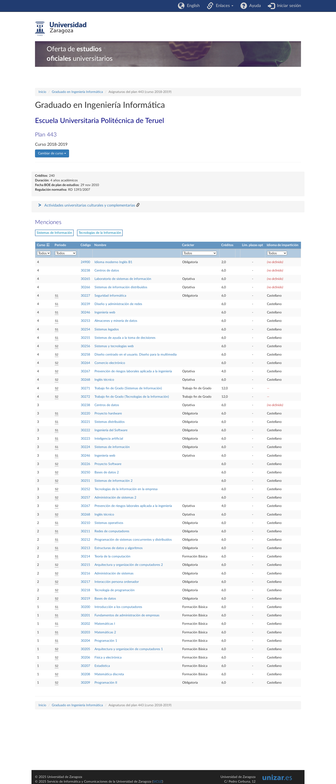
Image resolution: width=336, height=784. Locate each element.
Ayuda (254, 6)
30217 (85, 582)
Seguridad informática (110, 295)
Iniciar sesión (288, 6)
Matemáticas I (104, 623)
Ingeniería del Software (110, 430)
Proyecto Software (107, 464)
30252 (85, 489)
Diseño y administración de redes (118, 304)
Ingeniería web (104, 312)
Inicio (42, 92)
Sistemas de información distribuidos (120, 287)
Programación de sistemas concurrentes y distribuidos (133, 539)
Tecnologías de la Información (100, 232)
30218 (85, 590)
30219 (85, 598)
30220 (85, 413)
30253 (85, 320)
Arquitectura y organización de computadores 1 (128, 649)
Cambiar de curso (52, 153)
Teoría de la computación (112, 556)
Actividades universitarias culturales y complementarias (89, 205)
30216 (85, 573)
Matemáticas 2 (105, 632)
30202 (85, 623)
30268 (85, 379)
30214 (85, 556)
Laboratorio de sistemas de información (122, 279)
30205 (85, 649)
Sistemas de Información (54, 232)
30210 (85, 523)
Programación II (105, 682)
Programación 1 (105, 640)
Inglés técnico (104, 379)
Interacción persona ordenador (116, 582)
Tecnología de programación (114, 590)
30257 (85, 497)
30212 (85, 539)
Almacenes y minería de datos (115, 320)
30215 (85, 565)
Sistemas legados (106, 329)
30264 (85, 363)
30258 (85, 354)
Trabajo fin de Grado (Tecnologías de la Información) (131, 396)
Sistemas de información (112, 447)
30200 (85, 607)
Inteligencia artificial (108, 438)
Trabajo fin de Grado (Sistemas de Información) (128, 388)
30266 (85, 287)
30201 (85, 615)
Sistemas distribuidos (109, 422)
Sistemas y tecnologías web (114, 346)
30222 (85, 430)
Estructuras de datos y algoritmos (118, 548)
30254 (85, 329)
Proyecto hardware (108, 413)
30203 (85, 632)
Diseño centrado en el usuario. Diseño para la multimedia (135, 354)
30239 (85, 304)
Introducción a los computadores (118, 607)
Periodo (60, 245)
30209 (85, 682)
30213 (85, 548)
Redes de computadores (111, 531)
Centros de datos (106, 270)
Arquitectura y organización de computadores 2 (128, 565)
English (192, 6)
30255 (85, 337)
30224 (85, 447)
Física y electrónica (108, 657)
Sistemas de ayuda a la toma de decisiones (124, 337)
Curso (41, 245)
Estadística (102, 666)
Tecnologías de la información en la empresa (126, 489)
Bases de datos (105, 598)
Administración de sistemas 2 (115, 497)
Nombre (100, 245)
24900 (85, 262)
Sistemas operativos (108, 523)
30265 (85, 279)
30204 (85, 640)
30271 (85, 388)
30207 (85, 666)
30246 (85, 312)
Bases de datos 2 (106, 472)
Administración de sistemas (113, 573)
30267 (85, 371)
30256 (85, 346)
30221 (85, 422)
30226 (85, 464)
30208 (85, 674)
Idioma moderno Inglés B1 (113, 262)
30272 (85, 396)
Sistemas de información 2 (113, 480)
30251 (85, 480)
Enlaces (223, 6)
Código (85, 245)
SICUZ (157, 781)
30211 (85, 531)
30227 (85, 295)
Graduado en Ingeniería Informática (77, 92)
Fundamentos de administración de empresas (126, 615)
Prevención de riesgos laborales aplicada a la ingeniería (133, 371)
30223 (85, 438)
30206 (85, 657)
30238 (85, 270)
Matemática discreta (109, 674)
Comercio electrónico (109, 363)
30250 (85, 472)
